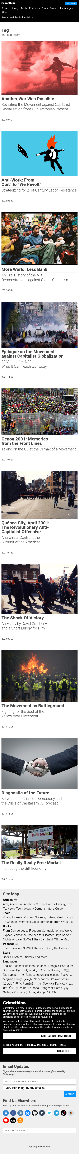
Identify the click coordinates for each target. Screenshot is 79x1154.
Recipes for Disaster (41, 935)
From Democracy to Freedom (22, 930)
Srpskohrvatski (59, 979)
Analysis (29, 904)
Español (19, 966)
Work (68, 930)
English (7, 966)
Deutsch (41, 966)
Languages (66, 8)
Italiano (30, 966)
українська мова (28, 988)
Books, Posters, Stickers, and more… (26, 957)
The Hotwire (61, 948)
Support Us (71, 3)
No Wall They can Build (37, 948)
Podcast (8, 944)
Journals (17, 917)
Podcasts (34, 8)
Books (5, 8)
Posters (29, 917)
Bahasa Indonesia (37, 974)
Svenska (48, 983)
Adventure (16, 904)
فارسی (28, 979)
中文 (22, 974)
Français (53, 966)
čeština (54, 974)
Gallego (8, 992)
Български (10, 974)
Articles (8, 900)
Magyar (8, 979)
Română (28, 983)
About (4, 12)
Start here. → (65, 1051)
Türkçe (18, 979)
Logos (70, 917)
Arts (5, 904)
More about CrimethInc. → (57, 1036)
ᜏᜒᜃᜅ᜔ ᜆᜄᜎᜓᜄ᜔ (46, 992)
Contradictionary (52, 930)
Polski (32, 970)
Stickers (40, 917)
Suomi (55, 970)
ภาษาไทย (9, 988)
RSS (15, 900)
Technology (23, 908)
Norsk (31, 992)
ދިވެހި (66, 988)
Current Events (45, 904)
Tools (24, 8)
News (11, 908)
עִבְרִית (68, 983)
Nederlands (41, 979)
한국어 (17, 983)
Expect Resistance (15, 935)
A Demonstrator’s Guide (47, 908)
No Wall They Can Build (38, 939)
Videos (51, 917)
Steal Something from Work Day (52, 922)
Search (54, 8)
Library (15, 8)
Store (45, 8)
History (60, 904)
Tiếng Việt (46, 988)
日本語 (65, 970)
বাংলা (38, 983)
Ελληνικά (44, 970)
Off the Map (61, 939)
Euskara (66, 974)
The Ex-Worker (12, 948)
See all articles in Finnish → (17, 17)
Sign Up (69, 1094)
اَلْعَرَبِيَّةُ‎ (7, 983)
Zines (6, 917)
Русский (21, 970)
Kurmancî (20, 992)
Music (60, 917)
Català (58, 988)
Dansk (59, 983)
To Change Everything (17, 922)
